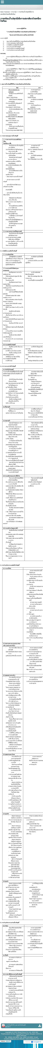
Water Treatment (5, 12)
